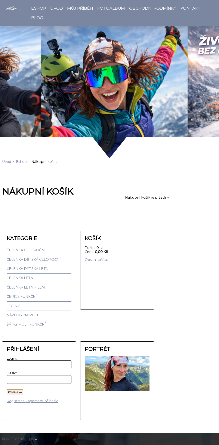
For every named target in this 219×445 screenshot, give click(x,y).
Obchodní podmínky (152, 8)
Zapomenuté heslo (41, 401)
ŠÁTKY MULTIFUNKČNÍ (26, 324)
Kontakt (191, 8)
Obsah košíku (96, 260)
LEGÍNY (13, 306)
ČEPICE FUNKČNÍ (22, 297)
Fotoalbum (111, 8)
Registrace (16, 401)
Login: (11, 358)
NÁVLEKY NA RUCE (23, 315)
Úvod (56, 8)
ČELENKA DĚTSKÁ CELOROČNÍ (34, 259)
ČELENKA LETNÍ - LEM (26, 287)
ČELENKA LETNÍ (20, 278)
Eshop (38, 8)
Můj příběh (80, 8)
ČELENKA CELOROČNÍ (26, 250)
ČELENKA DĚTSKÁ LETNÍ (28, 269)
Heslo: (11, 373)
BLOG (37, 17)
